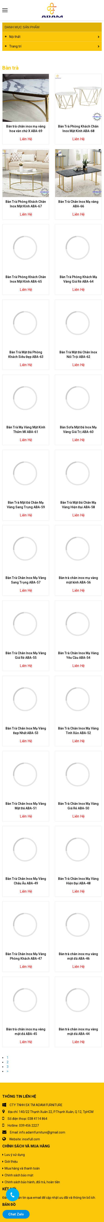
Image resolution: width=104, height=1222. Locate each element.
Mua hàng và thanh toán (22, 1168)
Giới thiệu (11, 1161)
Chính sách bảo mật (19, 1175)
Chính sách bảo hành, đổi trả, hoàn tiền (32, 1182)
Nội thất (14, 37)
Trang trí (15, 46)
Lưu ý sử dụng (15, 1155)
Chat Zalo (16, 1214)
